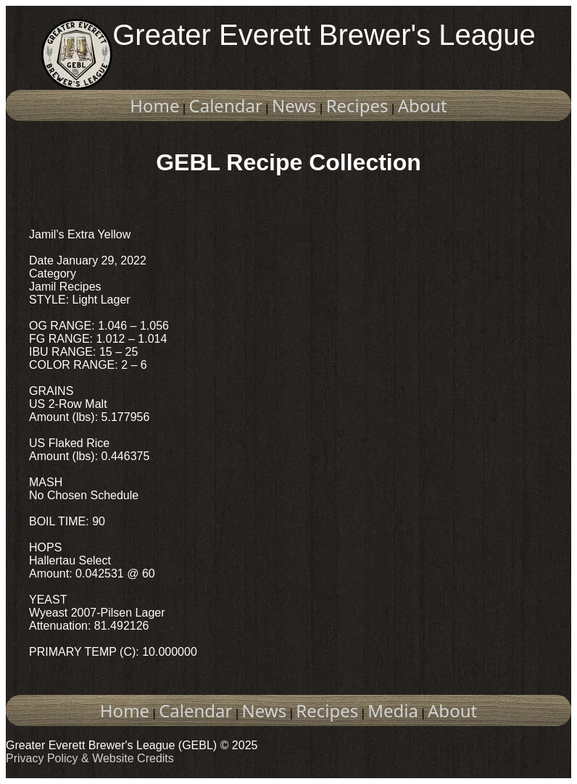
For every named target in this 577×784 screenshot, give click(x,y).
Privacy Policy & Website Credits (90, 758)
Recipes (357, 105)
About (422, 105)
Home (154, 105)
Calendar (225, 105)
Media (393, 710)
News (294, 105)
